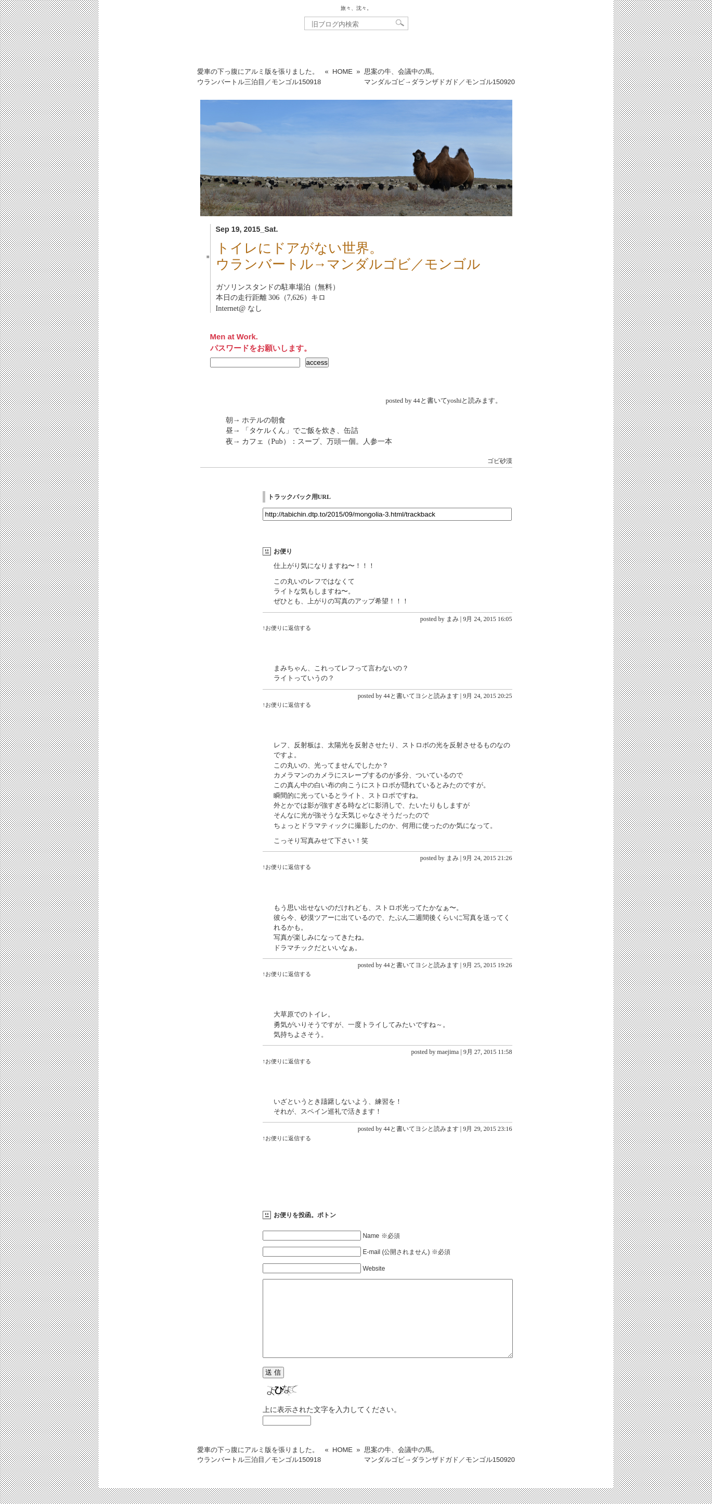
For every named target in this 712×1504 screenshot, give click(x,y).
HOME (342, 71)
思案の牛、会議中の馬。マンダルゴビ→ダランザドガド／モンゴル (439, 77)
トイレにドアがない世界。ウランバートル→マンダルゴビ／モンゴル (348, 256)
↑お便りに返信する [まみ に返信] (287, 628)
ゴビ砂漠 (499, 461)
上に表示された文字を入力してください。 (332, 1425)
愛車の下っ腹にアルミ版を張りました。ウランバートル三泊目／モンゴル (259, 77)
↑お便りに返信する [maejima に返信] (287, 1061)
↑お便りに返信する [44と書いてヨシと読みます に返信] (287, 705)
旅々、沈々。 (356, 8)
